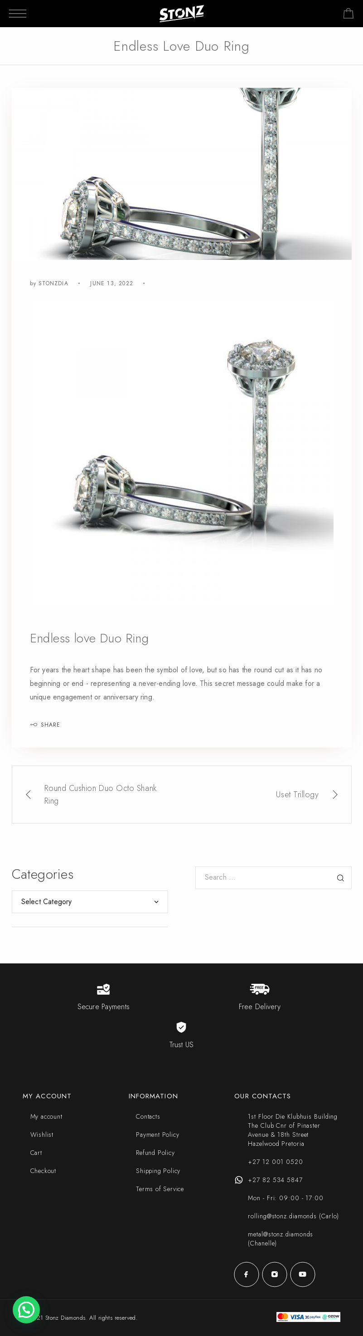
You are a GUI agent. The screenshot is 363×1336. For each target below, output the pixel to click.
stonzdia (53, 283)
